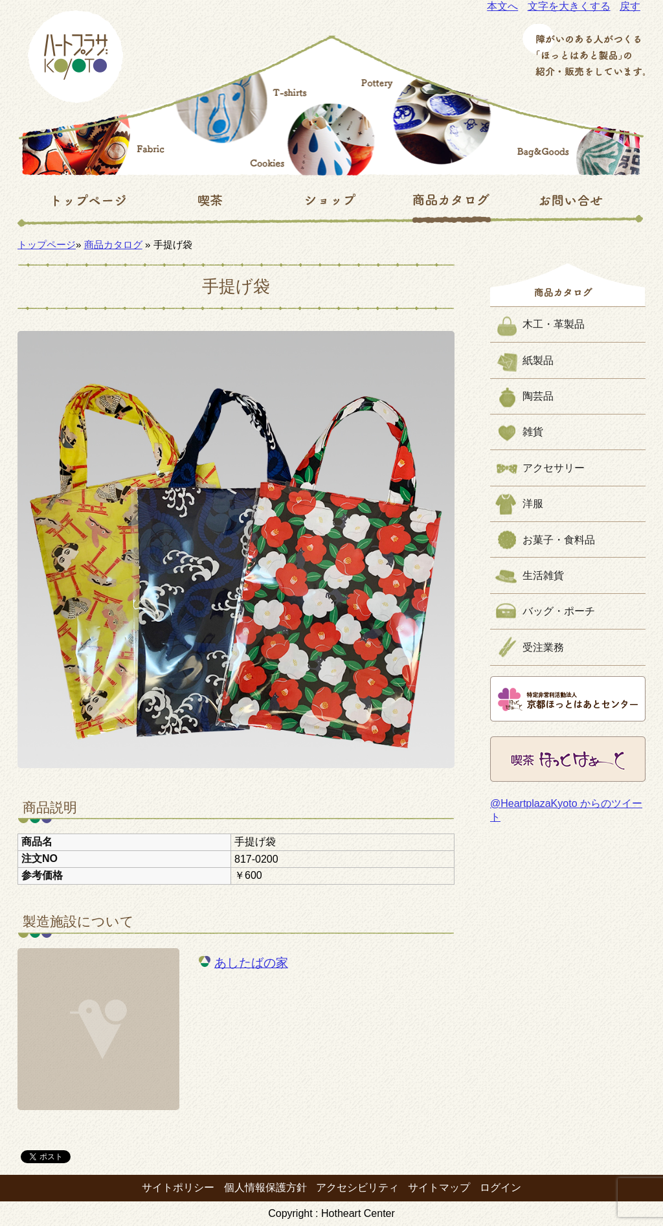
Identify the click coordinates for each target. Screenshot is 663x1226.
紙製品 (538, 360)
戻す (630, 6)
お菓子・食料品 (559, 539)
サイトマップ (439, 1187)
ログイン (500, 1187)
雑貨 (533, 431)
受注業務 (543, 647)
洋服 (533, 503)
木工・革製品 (554, 324)
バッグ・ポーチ (559, 611)
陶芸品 (538, 396)
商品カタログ (113, 244)
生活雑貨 (543, 575)
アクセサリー (554, 467)
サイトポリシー (178, 1187)
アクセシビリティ (357, 1187)
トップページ (46, 244)
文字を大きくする (569, 6)
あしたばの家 (251, 963)
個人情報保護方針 (265, 1187)
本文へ (502, 6)
